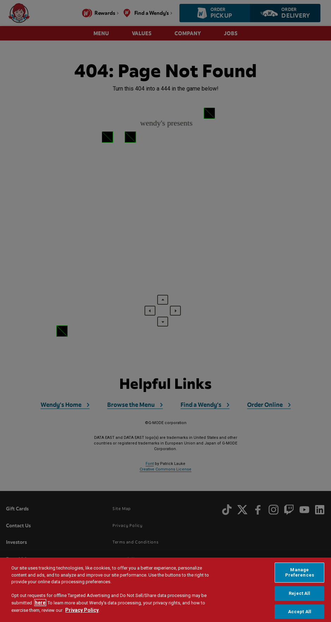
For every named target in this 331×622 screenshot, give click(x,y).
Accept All (299, 611)
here (40, 602)
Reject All (299, 593)
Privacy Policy (82, 610)
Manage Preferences (299, 572)
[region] (165, 590)
